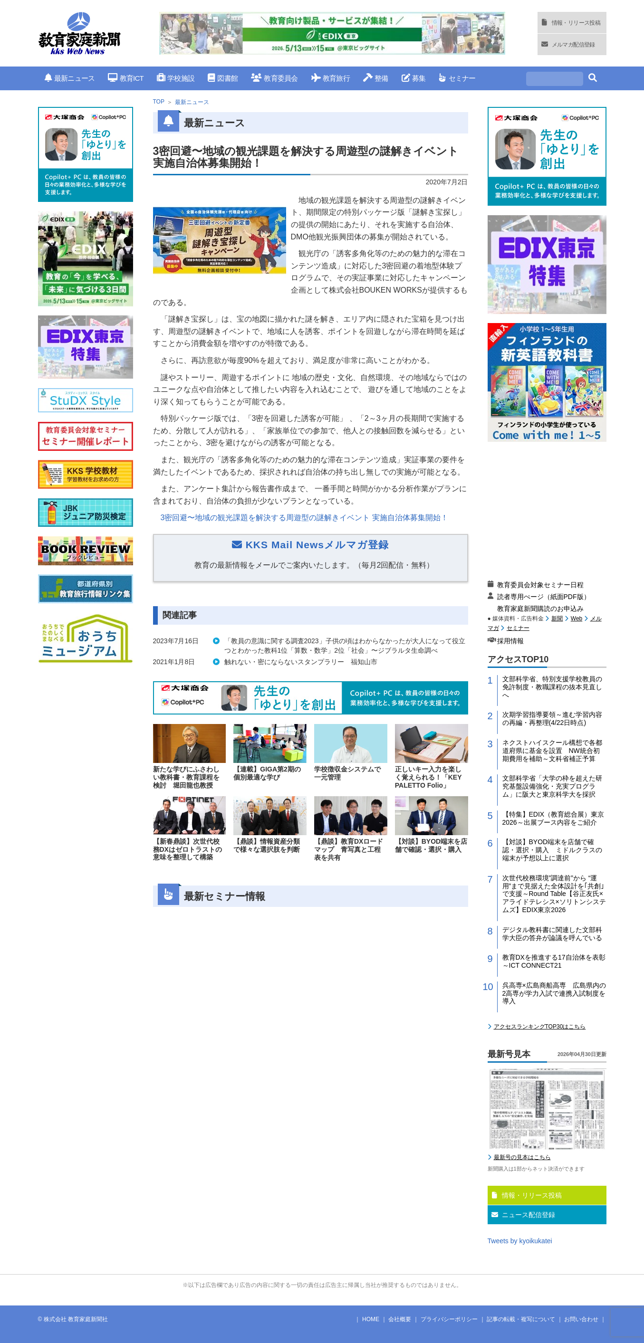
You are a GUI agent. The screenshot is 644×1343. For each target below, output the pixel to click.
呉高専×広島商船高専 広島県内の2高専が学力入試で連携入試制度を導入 (554, 993)
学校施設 (175, 78)
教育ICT (126, 78)
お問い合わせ (581, 1319)
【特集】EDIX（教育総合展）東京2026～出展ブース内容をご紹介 (553, 818)
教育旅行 (330, 78)
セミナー (457, 78)
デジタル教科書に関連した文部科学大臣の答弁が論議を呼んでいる (552, 934)
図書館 (223, 78)
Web (576, 618)
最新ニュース (70, 78)
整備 (375, 78)
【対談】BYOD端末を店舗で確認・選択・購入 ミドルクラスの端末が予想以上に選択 (552, 850)
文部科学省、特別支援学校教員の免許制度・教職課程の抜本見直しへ (552, 687)
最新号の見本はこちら (522, 1157)
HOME (370, 1319)
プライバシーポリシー (449, 1319)
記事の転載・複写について (521, 1319)
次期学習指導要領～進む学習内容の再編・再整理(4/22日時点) (552, 718)
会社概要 (399, 1319)
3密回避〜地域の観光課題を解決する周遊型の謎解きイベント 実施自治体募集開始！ (304, 518)
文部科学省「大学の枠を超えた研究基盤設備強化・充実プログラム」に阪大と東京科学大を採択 (552, 786)
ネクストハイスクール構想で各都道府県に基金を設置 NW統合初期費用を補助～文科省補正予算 (552, 750)
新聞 (557, 618)
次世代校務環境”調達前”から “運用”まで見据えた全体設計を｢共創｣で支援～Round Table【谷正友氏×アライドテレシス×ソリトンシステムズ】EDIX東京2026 (554, 894)
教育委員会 (274, 78)
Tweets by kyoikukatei (520, 1241)
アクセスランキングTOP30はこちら (540, 1026)
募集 (414, 78)
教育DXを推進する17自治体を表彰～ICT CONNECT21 (554, 961)
